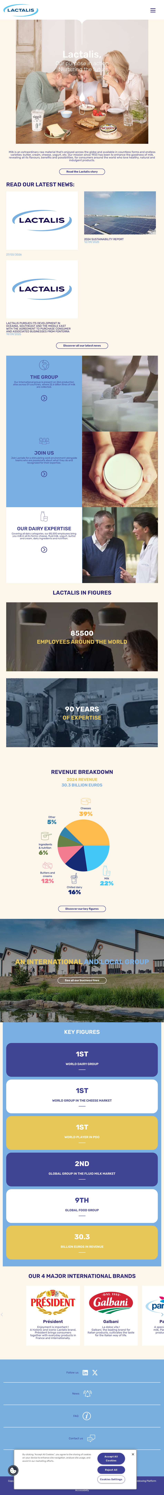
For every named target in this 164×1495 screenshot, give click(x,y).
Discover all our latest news (82, 345)
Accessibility (82, 1490)
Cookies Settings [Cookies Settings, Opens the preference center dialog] (111, 1479)
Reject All (111, 1469)
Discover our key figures (82, 908)
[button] (162, 1314)
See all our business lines (82, 980)
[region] (75, 1469)
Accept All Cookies (111, 1458)
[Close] (133, 1454)
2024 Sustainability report (104, 239)
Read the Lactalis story (82, 171)
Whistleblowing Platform (143, 1480)
